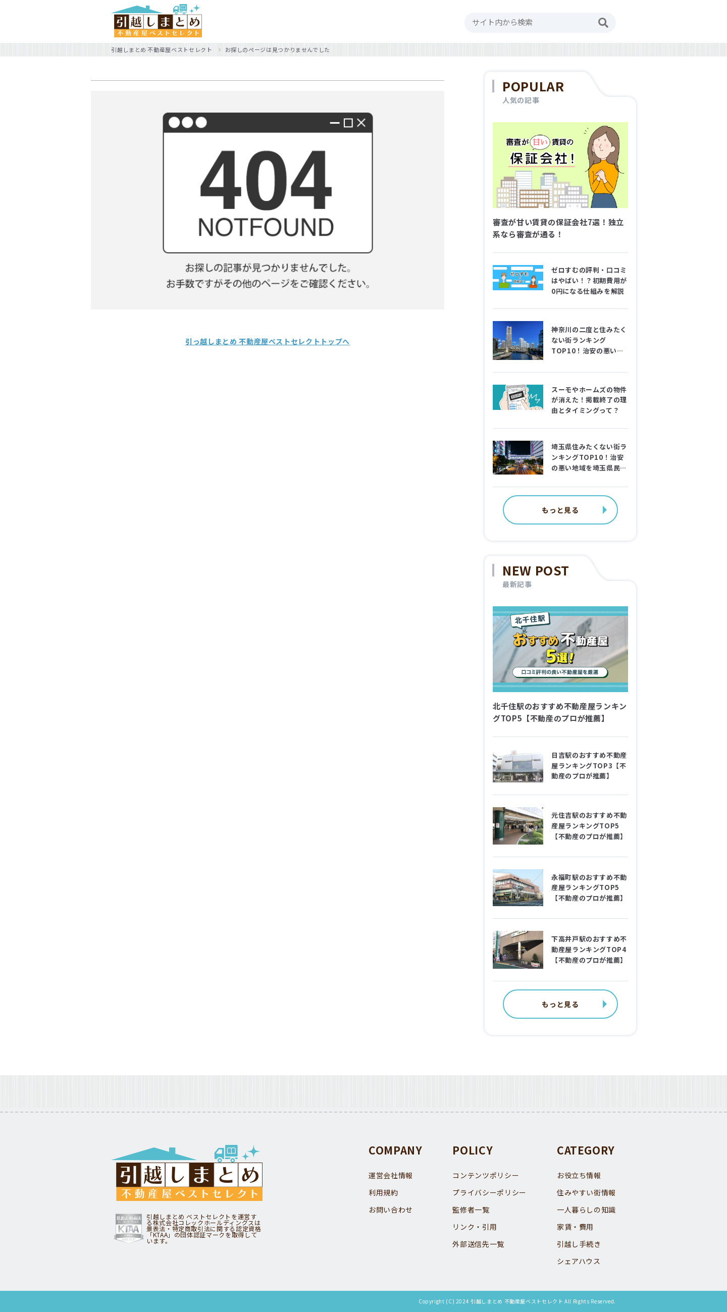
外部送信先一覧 (478, 1244)
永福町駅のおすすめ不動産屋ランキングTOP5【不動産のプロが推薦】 (589, 887)
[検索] (603, 23)
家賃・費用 (575, 1227)
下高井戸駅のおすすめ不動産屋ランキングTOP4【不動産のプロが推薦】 (589, 949)
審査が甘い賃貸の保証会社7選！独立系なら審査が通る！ (558, 228)
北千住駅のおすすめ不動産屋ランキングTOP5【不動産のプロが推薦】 (560, 712)
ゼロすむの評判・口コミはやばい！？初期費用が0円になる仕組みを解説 (589, 280)
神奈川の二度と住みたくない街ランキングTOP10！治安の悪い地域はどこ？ (589, 340)
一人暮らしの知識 (586, 1209)
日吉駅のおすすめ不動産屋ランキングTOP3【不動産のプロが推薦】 (589, 765)
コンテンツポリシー (485, 1175)
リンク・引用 (474, 1227)
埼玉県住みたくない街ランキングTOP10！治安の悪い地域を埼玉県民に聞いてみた (589, 457)
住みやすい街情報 (586, 1192)
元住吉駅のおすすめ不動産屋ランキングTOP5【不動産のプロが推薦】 (589, 825)
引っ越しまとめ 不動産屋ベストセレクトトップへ (267, 341)
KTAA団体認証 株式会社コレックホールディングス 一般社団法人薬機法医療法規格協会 (128, 1228)
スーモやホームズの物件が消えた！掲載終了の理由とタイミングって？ (589, 400)
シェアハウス (579, 1261)
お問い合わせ (391, 1209)
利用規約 (383, 1192)
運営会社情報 (391, 1175)
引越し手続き (579, 1244)
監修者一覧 (470, 1209)
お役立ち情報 (579, 1175)
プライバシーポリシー (489, 1192)
